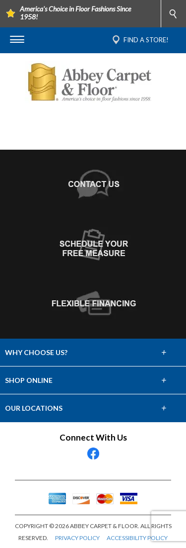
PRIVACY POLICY (77, 538)
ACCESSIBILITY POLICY (137, 538)
